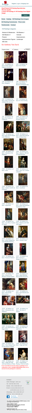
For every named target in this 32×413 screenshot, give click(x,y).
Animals (18, 34)
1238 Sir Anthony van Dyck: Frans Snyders (21, 65)
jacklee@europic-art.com (17, 390)
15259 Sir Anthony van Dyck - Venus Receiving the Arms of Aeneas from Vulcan (22, 135)
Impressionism (20, 37)
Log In (18, 3)
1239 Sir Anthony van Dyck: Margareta (7, 82)
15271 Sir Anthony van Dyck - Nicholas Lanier (22, 239)
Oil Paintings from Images (20, 19)
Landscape (19, 39)
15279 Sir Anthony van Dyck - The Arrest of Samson (22, 310)
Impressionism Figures (8, 39)
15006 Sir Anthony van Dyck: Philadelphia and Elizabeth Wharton (22, 118)
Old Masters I (20, 32)
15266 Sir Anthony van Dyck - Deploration (7, 204)
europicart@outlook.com (18, 367)
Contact (13, 25)
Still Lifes (4, 41)
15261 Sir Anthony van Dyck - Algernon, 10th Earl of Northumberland (22, 153)
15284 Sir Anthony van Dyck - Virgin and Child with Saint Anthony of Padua (8, 362)
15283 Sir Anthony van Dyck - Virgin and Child (22, 344)
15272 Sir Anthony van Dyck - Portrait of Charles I (8, 257)
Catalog (8, 19)
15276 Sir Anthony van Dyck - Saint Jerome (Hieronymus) (7, 293)
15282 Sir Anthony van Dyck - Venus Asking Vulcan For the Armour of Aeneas (8, 345)
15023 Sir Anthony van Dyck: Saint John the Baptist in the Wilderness (8, 135)
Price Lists (21, 22)
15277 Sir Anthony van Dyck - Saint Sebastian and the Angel (22, 293)
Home (3, 19)
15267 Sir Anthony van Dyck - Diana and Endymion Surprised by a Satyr (22, 205)
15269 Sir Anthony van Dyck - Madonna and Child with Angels (22, 223)
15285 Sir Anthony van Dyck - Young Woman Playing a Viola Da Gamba (22, 362)
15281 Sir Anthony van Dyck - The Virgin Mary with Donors (22, 327)
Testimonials (6, 25)
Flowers (4, 37)
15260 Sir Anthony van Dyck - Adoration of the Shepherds (7, 153)
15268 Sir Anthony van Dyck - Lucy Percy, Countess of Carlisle (8, 223)
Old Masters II (6, 34)
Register (14, 3)
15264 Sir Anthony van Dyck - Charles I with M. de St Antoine (8, 188)
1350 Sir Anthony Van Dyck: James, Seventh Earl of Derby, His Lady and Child (8, 101)
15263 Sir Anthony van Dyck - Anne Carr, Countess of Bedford (22, 170)
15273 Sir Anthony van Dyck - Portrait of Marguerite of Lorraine (22, 258)
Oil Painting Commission (9, 22)
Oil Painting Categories (9, 29)
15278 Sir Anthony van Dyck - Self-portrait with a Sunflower (8, 310)
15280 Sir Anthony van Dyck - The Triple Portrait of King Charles (8, 327)
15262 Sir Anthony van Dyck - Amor (7, 169)
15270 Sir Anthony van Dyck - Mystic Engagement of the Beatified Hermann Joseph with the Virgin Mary (8, 240)
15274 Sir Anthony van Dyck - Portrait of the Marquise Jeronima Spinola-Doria (8, 275)
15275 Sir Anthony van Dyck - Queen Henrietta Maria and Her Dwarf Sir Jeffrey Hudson (22, 275)
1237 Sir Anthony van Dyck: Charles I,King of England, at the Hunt (7, 66)
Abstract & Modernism (8, 32)
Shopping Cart (25, 3)
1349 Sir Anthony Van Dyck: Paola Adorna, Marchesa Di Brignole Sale (22, 83)
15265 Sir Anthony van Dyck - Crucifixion (22, 187)
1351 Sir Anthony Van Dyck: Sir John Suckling (21, 100)
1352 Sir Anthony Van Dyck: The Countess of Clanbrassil (7, 118)
